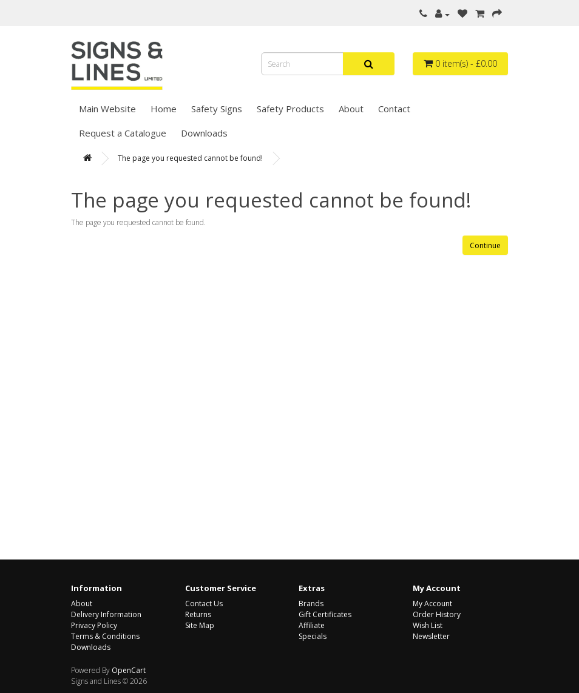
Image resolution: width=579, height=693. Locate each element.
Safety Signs (216, 109)
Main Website (107, 109)
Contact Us (204, 603)
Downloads (204, 133)
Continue (485, 245)
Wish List (427, 625)
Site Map (199, 625)
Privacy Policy (94, 625)
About (351, 109)
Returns (198, 614)
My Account (432, 603)
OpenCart (129, 670)
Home (164, 109)
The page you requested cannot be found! (190, 158)
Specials (313, 636)
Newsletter (431, 636)
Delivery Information (106, 614)
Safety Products (290, 109)
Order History (437, 614)
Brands (311, 603)
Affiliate (312, 625)
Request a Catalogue (122, 133)
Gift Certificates (325, 614)
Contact (394, 109)
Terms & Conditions (105, 636)
